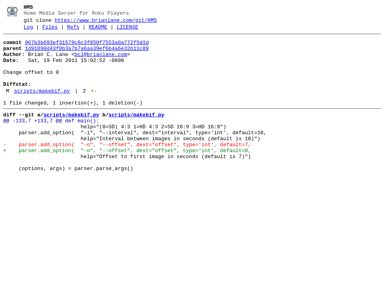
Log (28, 30)
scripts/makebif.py (41, 105)
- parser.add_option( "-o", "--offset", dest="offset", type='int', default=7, (127, 167)
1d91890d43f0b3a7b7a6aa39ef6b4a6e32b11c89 (87, 54)
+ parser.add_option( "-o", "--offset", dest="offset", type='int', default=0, (127, 174)
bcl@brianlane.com (100, 61)
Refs (73, 30)
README (98, 30)
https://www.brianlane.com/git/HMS (106, 22)
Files (50, 30)
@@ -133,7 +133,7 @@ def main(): (51, 138)
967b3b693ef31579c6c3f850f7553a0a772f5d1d (87, 47)
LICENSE (128, 30)
